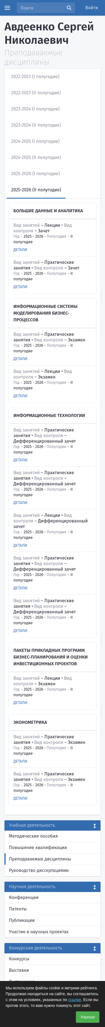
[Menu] (7, 8)
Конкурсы (19, 958)
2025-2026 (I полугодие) (35, 173)
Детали (20, 249)
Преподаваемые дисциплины (40, 859)
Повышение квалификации (38, 847)
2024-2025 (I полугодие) (35, 141)
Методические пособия (33, 836)
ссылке (74, 999)
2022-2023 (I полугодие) (35, 76)
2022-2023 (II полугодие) (36, 92)
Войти (91, 7)
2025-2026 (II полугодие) (36, 189)
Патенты (18, 909)
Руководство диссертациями (39, 870)
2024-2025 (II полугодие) (36, 157)
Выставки (19, 970)
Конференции (24, 897)
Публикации (22, 920)
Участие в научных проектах (39, 931)
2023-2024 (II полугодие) (36, 125)
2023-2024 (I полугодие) (35, 109)
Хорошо (87, 1017)
